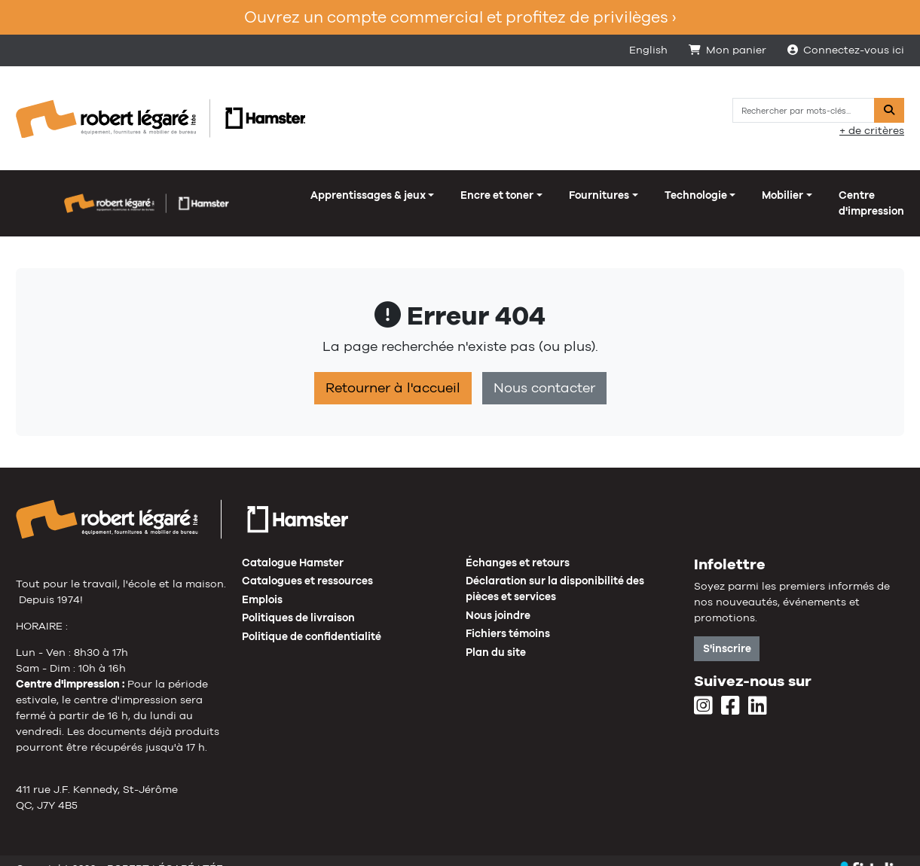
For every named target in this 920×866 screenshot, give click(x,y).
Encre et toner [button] (215, 195)
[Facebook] (730, 690)
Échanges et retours (518, 547)
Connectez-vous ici (845, 50)
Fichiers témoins (508, 617)
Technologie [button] (414, 195)
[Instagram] (703, 690)
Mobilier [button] (501, 195)
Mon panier (727, 50)
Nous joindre (498, 599)
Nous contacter (544, 372)
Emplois (262, 584)
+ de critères (871, 130)
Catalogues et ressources (307, 565)
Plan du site (496, 636)
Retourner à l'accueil (393, 372)
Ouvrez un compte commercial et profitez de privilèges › (460, 17)
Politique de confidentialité (311, 620)
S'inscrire (727, 633)
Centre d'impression (609, 195)
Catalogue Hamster (293, 547)
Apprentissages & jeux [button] (87, 195)
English (648, 50)
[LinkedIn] (757, 690)
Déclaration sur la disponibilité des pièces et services (555, 573)
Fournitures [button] (318, 195)
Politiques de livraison (298, 602)
